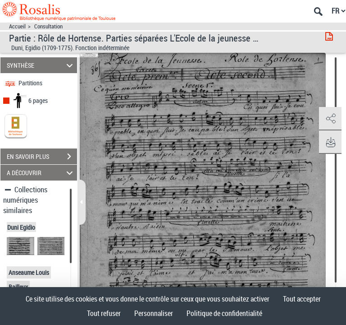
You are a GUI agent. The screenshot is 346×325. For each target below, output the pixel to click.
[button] (330, 118)
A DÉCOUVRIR (41, 173)
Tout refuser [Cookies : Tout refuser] (104, 313)
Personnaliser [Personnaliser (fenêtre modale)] (153, 313)
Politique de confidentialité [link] (224, 313)
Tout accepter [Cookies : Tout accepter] (302, 299)
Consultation (48, 26)
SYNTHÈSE (41, 65)
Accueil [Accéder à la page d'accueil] (17, 26)
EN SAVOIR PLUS (42, 156)
